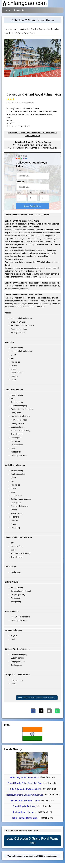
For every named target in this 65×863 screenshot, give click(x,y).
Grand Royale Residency (25, 806)
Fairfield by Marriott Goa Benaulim (25, 789)
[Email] (49, 710)
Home (7, 10)
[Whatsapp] (57, 710)
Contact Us (19, 10)
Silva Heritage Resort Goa (25, 818)
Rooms (18, 193)
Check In (19, 171)
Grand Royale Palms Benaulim (25, 777)
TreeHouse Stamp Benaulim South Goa (25, 795)
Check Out (20, 182)
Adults (29, 193)
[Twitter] (41, 710)
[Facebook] (33, 710)
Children (42, 193)
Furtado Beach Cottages (25, 812)
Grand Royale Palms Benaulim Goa (25, 783)
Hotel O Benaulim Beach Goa (25, 800)
